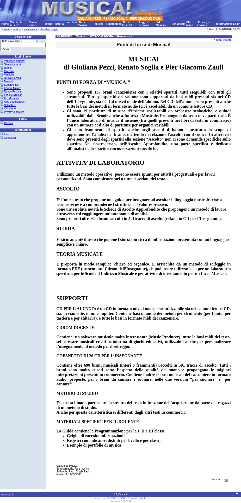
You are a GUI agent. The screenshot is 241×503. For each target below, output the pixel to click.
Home (5, 23)
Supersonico (114, 23)
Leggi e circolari (144, 24)
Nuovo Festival (127, 24)
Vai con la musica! (15, 24)
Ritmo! (49, 23)
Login (236, 23)
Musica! (99, 23)
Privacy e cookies (203, 24)
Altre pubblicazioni (14, 101)
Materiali (60, 23)
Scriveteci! (178, 23)
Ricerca (8, 123)
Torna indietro (224, 39)
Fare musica (30, 29)
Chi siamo (189, 24)
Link (6, 134)
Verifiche (72, 22)
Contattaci (10, 137)
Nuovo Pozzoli (82, 24)
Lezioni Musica (12, 88)
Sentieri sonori (33, 24)
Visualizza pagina (49, 29)
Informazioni (224, 23)
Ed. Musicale (161, 24)
